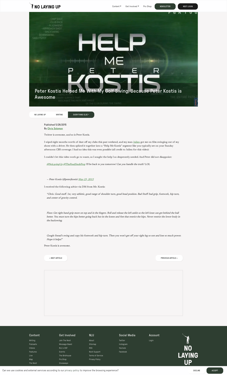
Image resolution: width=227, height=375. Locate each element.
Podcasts (33, 344)
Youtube (122, 348)
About (91, 340)
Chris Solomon (55, 128)
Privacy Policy (94, 359)
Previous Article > (169, 258)
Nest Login (188, 6)
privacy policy (72, 370)
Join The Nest (65, 340)
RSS (90, 348)
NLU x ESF (63, 348)
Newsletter (165, 6)
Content (115, 6)
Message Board (65, 344)
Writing (59, 115)
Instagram (123, 344)
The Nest (33, 363)
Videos (32, 348)
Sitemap (92, 344)
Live (31, 356)
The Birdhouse (65, 356)
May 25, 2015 (86, 179)
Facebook (123, 352)
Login (151, 340)
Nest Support (94, 352)
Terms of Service (96, 356)
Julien (136, 142)
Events (62, 352)
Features (33, 352)
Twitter (122, 340)
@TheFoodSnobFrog (74, 164)
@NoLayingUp (55, 164)
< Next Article (55, 258)
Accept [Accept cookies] (215, 371)
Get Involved (131, 6)
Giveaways (63, 363)
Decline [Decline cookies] (196, 371)
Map (31, 359)
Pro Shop (147, 6)
